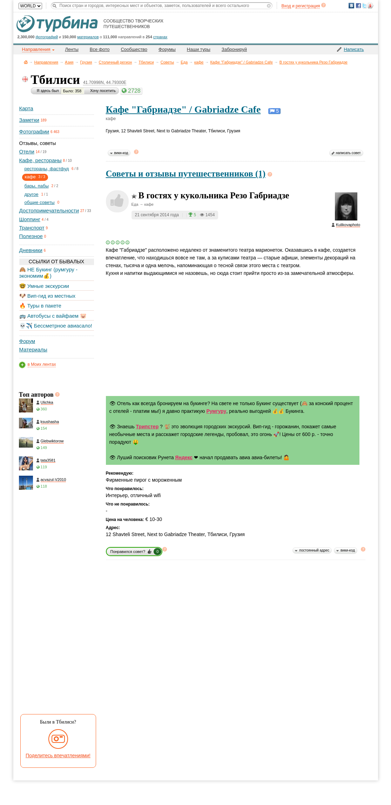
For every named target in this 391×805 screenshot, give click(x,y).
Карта (26, 108)
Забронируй (234, 49)
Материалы (33, 349)
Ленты (72, 49)
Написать (354, 49)
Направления (46, 62)
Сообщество (134, 49)
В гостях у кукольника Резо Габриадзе (313, 62)
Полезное (31, 236)
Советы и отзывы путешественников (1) (186, 173)
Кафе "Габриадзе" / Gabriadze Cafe (241, 62)
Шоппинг (29, 219)
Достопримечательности (49, 210)
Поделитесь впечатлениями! (58, 755)
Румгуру (216, 411)
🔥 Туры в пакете (40, 306)
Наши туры (198, 49)
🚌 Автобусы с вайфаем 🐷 (53, 316)
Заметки (29, 120)
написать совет (348, 153)
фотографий (47, 37)
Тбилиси (146, 62)
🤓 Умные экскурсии (44, 286)
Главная (26, 62)
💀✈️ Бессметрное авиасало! (55, 326)
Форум (27, 341)
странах (160, 37)
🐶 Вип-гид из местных (47, 296)
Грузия (86, 62)
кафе (198, 62)
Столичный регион (115, 62)
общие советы (40, 202)
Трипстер (147, 426)
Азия (69, 62)
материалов (88, 37)
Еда (184, 62)
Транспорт (32, 228)
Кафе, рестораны (40, 160)
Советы (167, 62)
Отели (26, 151)
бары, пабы (37, 186)
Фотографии (34, 131)
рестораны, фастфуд (47, 168)
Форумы (167, 49)
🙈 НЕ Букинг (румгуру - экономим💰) (48, 272)
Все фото (100, 49)
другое (32, 194)
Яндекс (184, 457)
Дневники (30, 250)
